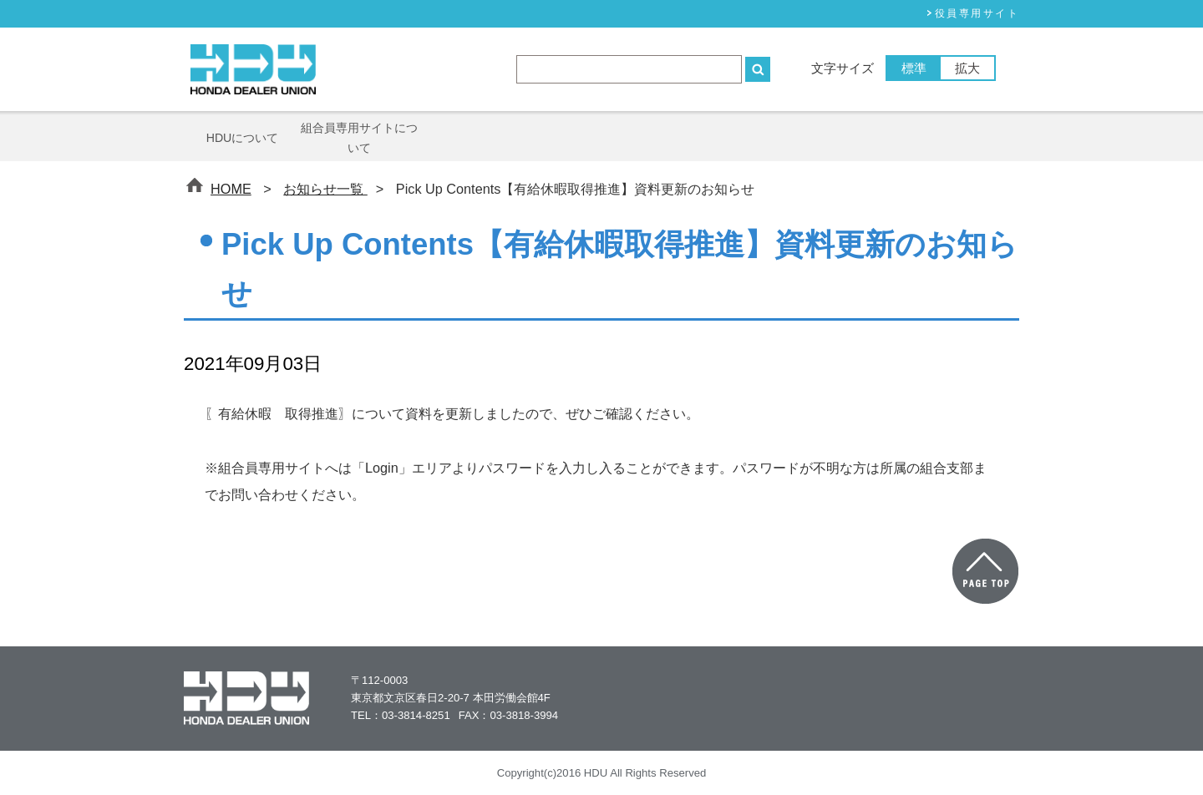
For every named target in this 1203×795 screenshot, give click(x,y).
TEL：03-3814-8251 (400, 715)
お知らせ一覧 (325, 188)
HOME (231, 188)
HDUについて (242, 137)
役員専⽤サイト (977, 13)
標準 (913, 68)
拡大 (967, 68)
